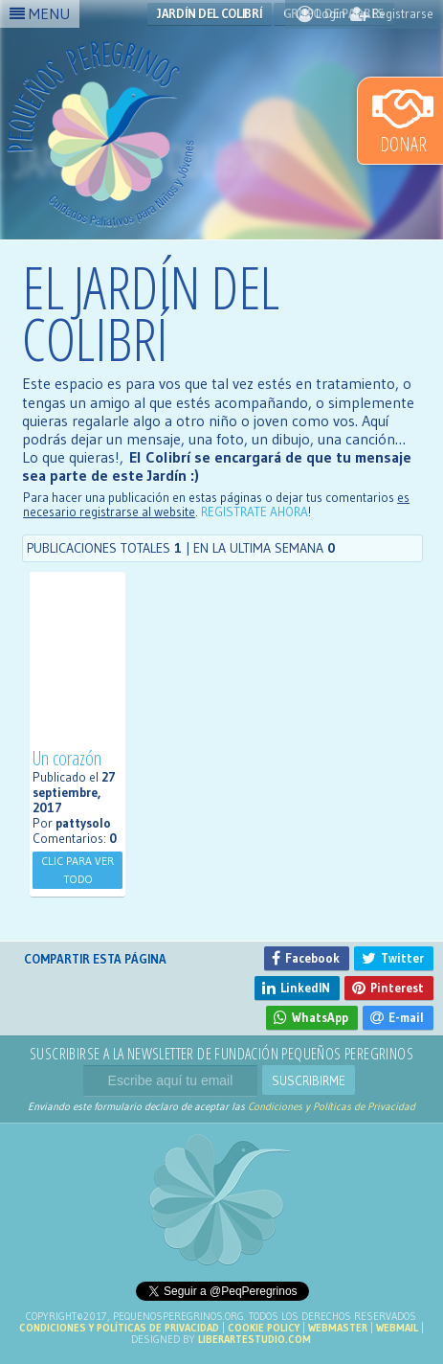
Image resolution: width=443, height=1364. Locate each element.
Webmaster (337, 1327)
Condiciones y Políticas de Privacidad (331, 1106)
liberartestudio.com (254, 1339)
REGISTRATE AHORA (254, 512)
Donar (402, 119)
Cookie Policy (263, 1327)
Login (321, 13)
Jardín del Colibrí (209, 13)
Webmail (397, 1327)
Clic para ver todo (77, 869)
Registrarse (391, 13)
